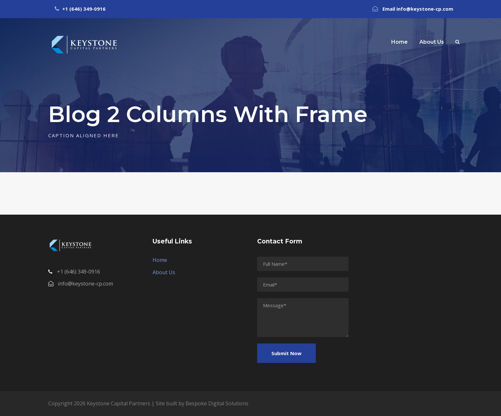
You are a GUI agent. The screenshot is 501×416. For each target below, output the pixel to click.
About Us (431, 42)
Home (399, 42)
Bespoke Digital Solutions (217, 403)
